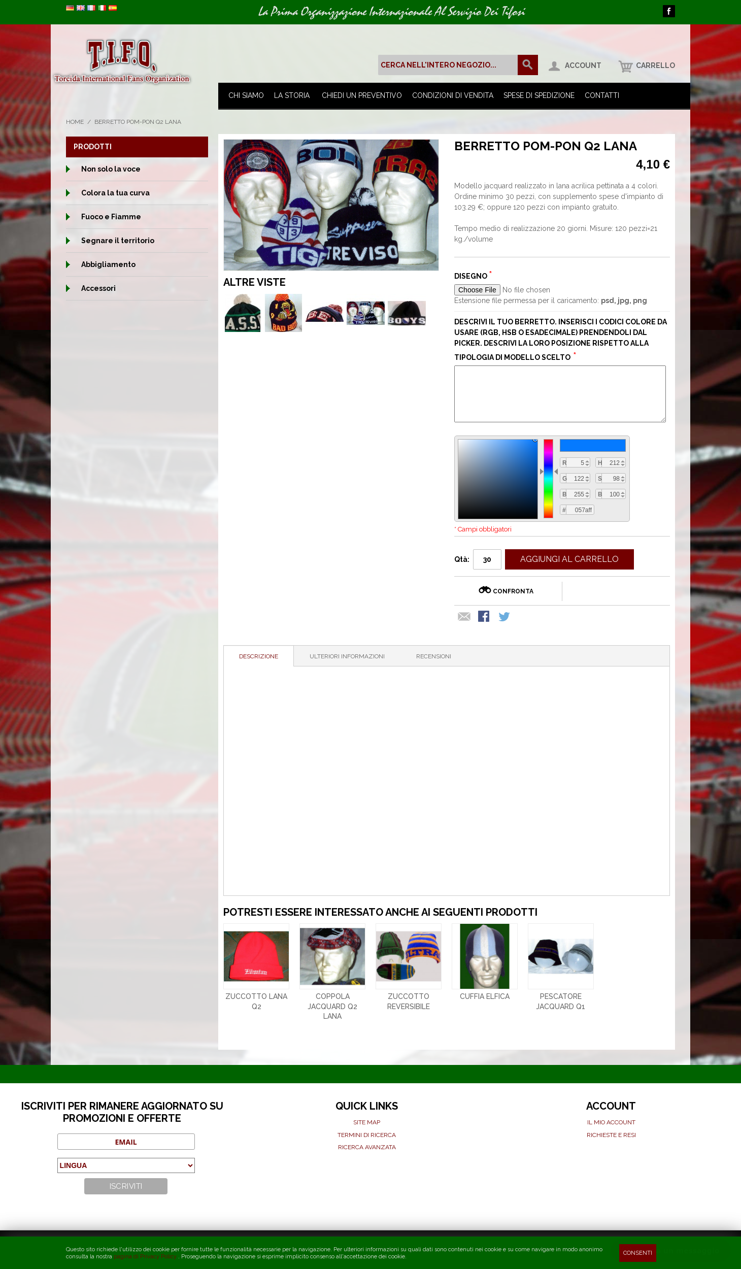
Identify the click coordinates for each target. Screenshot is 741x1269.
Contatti (602, 95)
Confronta (513, 591)
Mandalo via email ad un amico (464, 617)
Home (75, 121)
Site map (366, 1122)
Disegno (471, 276)
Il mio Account (611, 1122)
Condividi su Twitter (505, 617)
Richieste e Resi (611, 1135)
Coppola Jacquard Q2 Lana (332, 1006)
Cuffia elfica (485, 996)
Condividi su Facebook (484, 617)
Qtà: (461, 559)
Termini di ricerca (367, 1135)
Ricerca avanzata (367, 1147)
